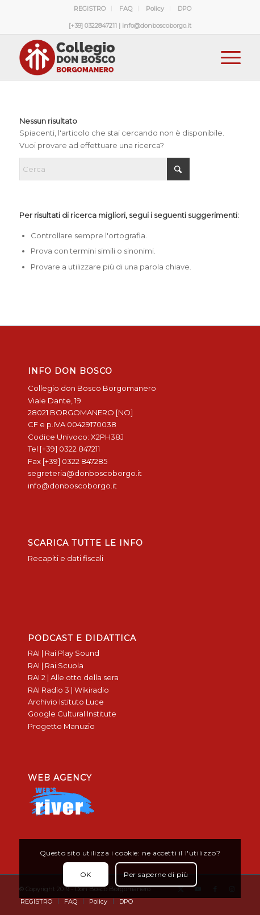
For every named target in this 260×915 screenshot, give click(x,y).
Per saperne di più (156, 874)
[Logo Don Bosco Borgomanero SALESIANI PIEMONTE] (107, 57)
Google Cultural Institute (72, 713)
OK (85, 874)
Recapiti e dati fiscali (65, 558)
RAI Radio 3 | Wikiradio (68, 689)
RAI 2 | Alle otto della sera (73, 677)
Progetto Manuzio (61, 726)
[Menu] (225, 57)
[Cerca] (104, 169)
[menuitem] (90, 8)
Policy (155, 8)
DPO (184, 8)
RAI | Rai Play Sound (63, 652)
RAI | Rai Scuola (55, 665)
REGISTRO (90, 8)
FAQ (125, 8)
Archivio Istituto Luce (66, 701)
